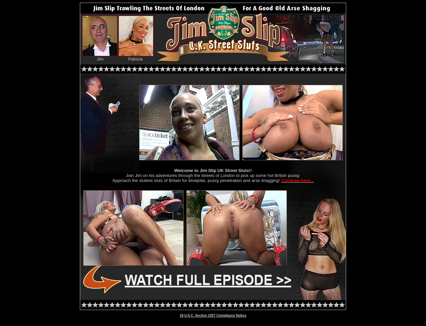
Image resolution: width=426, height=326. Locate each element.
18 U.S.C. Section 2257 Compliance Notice (213, 315)
